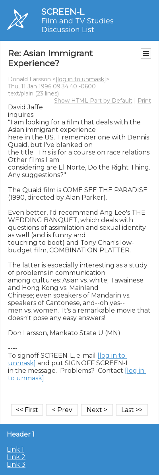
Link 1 (15, 449)
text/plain (20, 93)
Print (144, 100)
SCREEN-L (62, 12)
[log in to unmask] (81, 79)
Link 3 (16, 464)
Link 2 (16, 457)
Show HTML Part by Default (93, 100)
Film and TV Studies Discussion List (77, 25)
